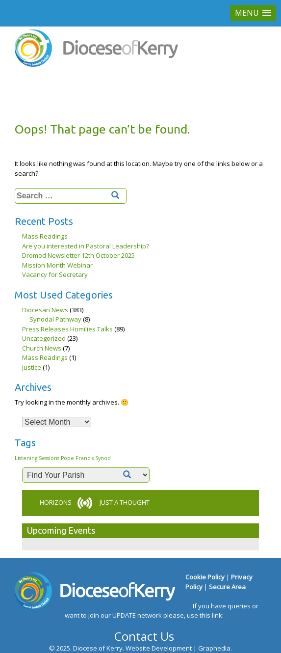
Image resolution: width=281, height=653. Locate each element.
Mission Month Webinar (57, 265)
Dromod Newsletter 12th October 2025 (78, 255)
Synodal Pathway (55, 319)
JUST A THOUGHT (125, 502)
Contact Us (144, 636)
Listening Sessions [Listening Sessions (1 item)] (37, 458)
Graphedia (214, 648)
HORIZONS (56, 502)
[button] (253, 13)
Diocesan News (45, 309)
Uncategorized (44, 338)
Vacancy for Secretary (55, 274)
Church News (41, 348)
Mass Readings (45, 236)
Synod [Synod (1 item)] (103, 458)
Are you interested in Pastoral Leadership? (85, 246)
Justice (31, 367)
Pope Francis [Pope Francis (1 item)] (77, 458)
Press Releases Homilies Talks (67, 329)
